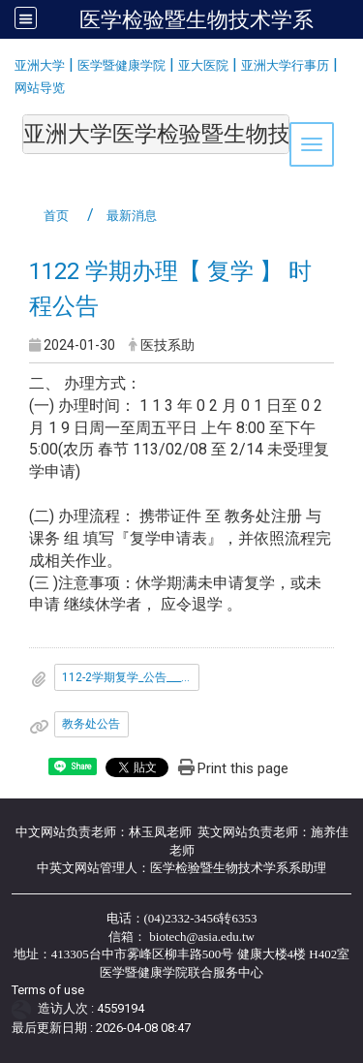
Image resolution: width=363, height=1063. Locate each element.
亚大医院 (203, 65)
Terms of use (48, 990)
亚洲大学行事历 (285, 65)
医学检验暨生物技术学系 (196, 19)
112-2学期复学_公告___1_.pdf (130, 677)
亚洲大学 (40, 65)
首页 (56, 215)
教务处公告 (91, 724)
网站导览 (40, 87)
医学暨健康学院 (121, 65)
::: (7, 62)
